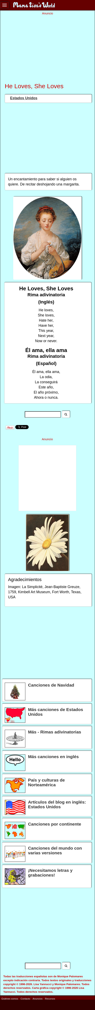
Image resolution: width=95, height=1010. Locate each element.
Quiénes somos (9, 998)
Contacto (25, 998)
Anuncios (37, 998)
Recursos (50, 998)
